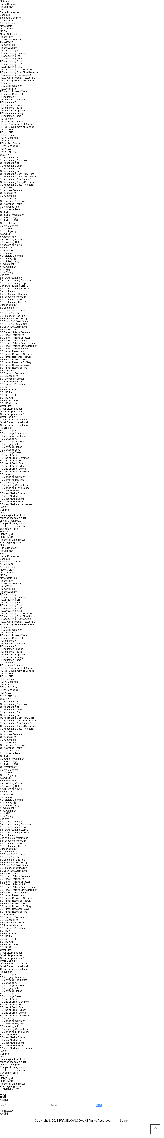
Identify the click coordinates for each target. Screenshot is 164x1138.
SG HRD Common (9, 389)
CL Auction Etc (8, 193)
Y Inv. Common (8, 266)
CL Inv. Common (9, 225)
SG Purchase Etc (9, 376)
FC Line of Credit (9, 455)
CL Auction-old (8, 195)
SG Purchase (7, 370)
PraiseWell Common (11, 39)
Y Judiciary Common (11, 256)
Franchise (5, 428)
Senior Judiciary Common (14, 294)
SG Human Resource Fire (13, 367)
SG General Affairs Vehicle (14, 348)
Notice (3, 1)
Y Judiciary (6, 253)
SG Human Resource (11, 351)
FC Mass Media (8, 490)
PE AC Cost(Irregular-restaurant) (17, 80)
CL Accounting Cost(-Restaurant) (18, 185)
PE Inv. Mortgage (9, 146)
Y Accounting (7, 236)
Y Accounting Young (11, 245)
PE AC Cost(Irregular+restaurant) (18, 77)
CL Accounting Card (11, 168)
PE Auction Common (11, 86)
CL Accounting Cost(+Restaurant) (18, 182)
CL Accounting (8, 157)
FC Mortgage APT (9, 438)
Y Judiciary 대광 (8, 258)
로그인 (15, 1089)
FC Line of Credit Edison (13, 466)
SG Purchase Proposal (12, 378)
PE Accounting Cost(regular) (15, 75)
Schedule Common (10, 17)
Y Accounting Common (12, 239)
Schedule (5, 15)
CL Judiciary (7, 212)
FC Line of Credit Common (14, 458)
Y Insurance (6, 250)
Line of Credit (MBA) (11, 520)
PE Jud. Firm (7, 129)
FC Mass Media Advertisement (16, 504)
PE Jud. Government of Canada (17, 127)
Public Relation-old (10, 12)
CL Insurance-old (9, 206)
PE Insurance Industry (11, 113)
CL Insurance (7, 198)
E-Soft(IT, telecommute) (13, 526)
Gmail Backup (7, 417)
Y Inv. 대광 (5, 269)
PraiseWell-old (8, 45)
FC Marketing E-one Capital (15, 488)
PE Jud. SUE (6, 132)
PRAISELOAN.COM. (71, 1120)
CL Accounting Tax (10, 171)
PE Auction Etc (8, 88)
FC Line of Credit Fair (11, 463)
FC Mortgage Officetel (12, 441)
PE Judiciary (6, 118)
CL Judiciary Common (12, 215)
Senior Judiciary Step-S (13, 299)
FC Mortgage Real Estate (13, 436)
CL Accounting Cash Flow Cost (17, 174)
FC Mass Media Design (12, 499)
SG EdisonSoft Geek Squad (14, 321)
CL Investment (8, 223)
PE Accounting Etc (10, 56)
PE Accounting (8, 50)
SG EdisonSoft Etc (9, 313)
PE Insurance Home (10, 116)
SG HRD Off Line (9, 400)
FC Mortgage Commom (13, 433)
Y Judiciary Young (9, 261)
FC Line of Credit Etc (11, 460)
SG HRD (4, 387)
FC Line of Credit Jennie (13, 468)
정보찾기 (4, 1113)
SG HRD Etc (6, 392)
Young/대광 (5, 234)
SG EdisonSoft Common (13, 310)
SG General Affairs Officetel (15, 337)
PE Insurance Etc (9, 102)
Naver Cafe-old (8, 34)
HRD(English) (7, 534)
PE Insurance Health (11, 107)
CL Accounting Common (13, 160)
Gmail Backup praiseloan (13, 419)
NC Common (7, 28)
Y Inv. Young (6, 272)
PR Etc (3, 9)
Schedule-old (7, 23)
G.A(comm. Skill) (9, 529)
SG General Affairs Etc (12, 335)
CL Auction (6, 187)
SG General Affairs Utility (13, 340)
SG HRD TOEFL (8, 395)
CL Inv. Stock (7, 228)
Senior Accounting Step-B (14, 283)
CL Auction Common (11, 190)
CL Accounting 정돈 (10, 163)
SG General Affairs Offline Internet (18, 346)
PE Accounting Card (11, 61)
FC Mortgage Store (10, 452)
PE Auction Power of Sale (13, 91)
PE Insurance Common (12, 99)
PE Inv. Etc (5, 148)
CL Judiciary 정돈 (9, 220)
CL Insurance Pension (11, 209)
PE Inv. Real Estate (10, 143)
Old (2, 512)
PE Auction (6, 83)
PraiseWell (5, 36)
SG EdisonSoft (7, 307)
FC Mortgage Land (10, 449)
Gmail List (5, 406)
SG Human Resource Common (16, 354)
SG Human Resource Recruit (15, 357)
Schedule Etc (7, 20)
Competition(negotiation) (13, 523)
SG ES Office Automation (13, 327)
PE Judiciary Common (12, 121)
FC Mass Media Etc (10, 496)
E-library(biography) (11, 542)
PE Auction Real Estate (12, 94)
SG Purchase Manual (11, 381)
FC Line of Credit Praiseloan (15, 471)
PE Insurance (7, 97)
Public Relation (8, 4)
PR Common (6, 6)
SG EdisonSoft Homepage (14, 318)
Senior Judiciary (9, 291)
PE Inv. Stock (7, 140)
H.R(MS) (4, 531)
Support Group (8, 305)
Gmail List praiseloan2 (12, 414)
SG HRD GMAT (8, 397)
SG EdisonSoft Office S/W (13, 324)
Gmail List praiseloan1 (12, 411)
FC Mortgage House (11, 447)
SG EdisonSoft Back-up (12, 316)
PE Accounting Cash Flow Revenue (19, 72)
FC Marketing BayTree (12, 479)
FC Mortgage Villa (10, 444)
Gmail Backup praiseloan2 (14, 425)
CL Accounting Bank (11, 165)
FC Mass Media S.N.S (11, 501)
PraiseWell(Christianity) (12, 539)
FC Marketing (7, 474)
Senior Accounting (10, 277)
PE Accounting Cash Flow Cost (17, 69)
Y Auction (5, 247)
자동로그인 (8, 1111)
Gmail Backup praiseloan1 (14, 422)
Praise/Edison (7, 47)
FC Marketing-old (9, 482)
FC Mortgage (7, 430)
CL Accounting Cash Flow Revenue (19, 176)
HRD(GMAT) (6, 537)
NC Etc (4, 31)
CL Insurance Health (11, 204)
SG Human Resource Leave (14, 365)
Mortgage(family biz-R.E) (13, 518)
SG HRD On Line (8, 403)
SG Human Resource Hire (13, 359)
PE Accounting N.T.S (11, 67)
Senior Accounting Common (15, 280)
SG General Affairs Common (15, 332)
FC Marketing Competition (14, 485)
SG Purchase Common (12, 373)
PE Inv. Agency (8, 151)
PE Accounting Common (13, 53)
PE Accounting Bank (11, 58)
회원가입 (5, 1089)
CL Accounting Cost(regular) (15, 179)
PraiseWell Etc (7, 42)
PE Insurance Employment (14, 110)
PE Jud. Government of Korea (16, 124)
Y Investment (7, 264)
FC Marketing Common (12, 477)
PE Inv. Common (9, 138)
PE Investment (7, 135)
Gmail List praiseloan (11, 408)
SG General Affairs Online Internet (18, 343)
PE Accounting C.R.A (11, 64)
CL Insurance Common (12, 201)
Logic (3, 507)
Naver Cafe (6, 26)
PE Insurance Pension (11, 105)
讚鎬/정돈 (4, 154)
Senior (3, 275)
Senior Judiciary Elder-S (13, 302)
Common (5, 509)
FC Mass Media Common (13, 493)
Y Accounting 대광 (9, 242)
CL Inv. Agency (8, 231)
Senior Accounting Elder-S (14, 288)
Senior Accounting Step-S (14, 286)
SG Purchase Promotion (13, 384)
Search (124, 1120)
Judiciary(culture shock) (13, 515)
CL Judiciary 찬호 (9, 217)
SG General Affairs (10, 329)
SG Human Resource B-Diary (15, 362)
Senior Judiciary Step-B (13, 296)
